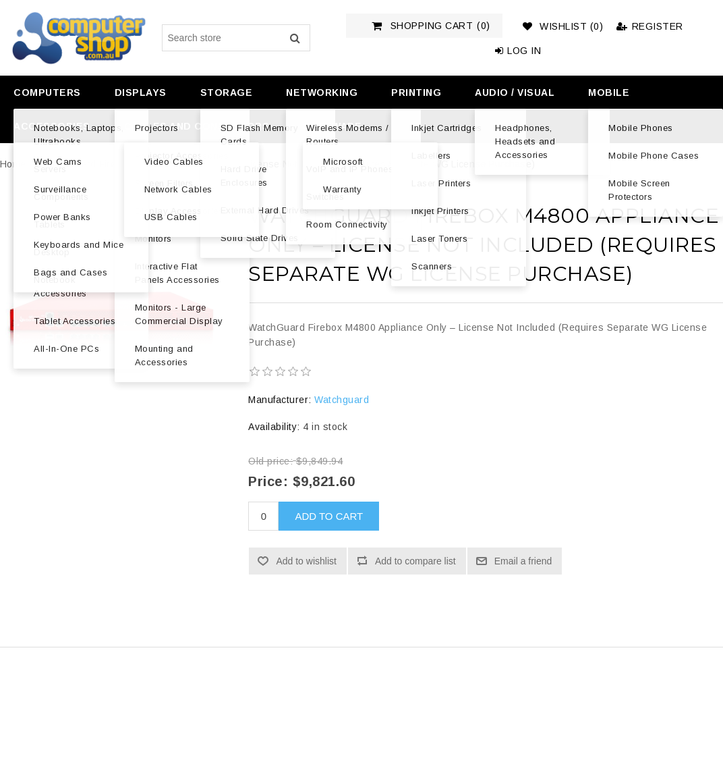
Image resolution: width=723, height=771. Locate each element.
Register (649, 26)
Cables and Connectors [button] (197, 126)
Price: (268, 481)
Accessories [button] (51, 126)
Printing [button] (416, 92)
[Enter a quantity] (263, 516)
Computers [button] (47, 92)
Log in (518, 50)
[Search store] (236, 37)
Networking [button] (321, 92)
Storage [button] (226, 92)
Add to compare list (415, 561)
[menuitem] (45, 92)
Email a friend (523, 561)
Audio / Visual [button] (514, 92)
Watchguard (341, 399)
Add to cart (329, 516)
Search (295, 37)
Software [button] (332, 126)
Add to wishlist (306, 561)
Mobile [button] (608, 92)
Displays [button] (141, 92)
